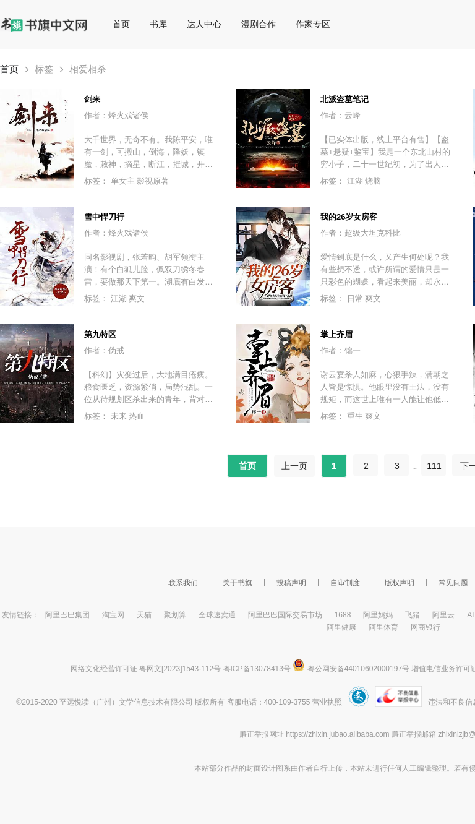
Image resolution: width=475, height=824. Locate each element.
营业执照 (327, 702)
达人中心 (204, 24)
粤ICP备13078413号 (257, 668)
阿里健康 (341, 627)
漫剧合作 (258, 24)
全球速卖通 (217, 615)
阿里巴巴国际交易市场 (285, 615)
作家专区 (313, 24)
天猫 (144, 615)
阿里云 (443, 615)
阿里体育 (383, 627)
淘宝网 (113, 615)
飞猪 (412, 615)
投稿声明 (291, 582)
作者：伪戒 (104, 350)
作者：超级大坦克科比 (360, 233)
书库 (158, 24)
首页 (121, 24)
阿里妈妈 (378, 615)
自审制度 (345, 582)
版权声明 (399, 582)
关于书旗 (237, 582)
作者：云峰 (340, 115)
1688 (343, 615)
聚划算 (175, 615)
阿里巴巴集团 (67, 615)
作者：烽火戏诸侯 (116, 115)
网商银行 (425, 627)
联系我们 (183, 582)
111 (434, 466)
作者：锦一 (340, 350)
